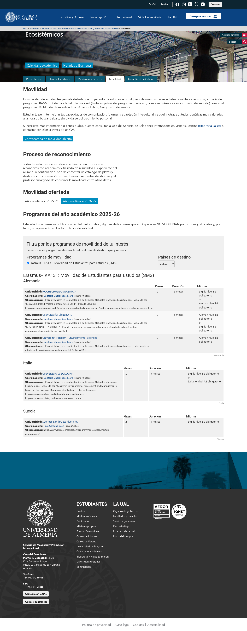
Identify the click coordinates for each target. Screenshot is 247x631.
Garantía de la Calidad (141, 79)
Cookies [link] (138, 624)
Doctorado (83, 521)
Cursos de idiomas (87, 536)
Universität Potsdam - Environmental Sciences (69, 337)
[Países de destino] (166, 264)
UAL (25, 28)
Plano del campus (123, 536)
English (164, 4)
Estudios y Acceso (72, 17)
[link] (215, 4)
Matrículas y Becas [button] (90, 79)
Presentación (34, 79)
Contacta (215, 4)
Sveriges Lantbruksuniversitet (60, 421)
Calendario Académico (42, 65)
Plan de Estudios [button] (59, 79)
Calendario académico (89, 551)
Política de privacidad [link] (96, 624)
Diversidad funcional (88, 561)
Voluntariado (84, 566)
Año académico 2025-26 (41, 201)
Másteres (34, 28)
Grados (81, 511)
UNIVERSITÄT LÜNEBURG (57, 314)
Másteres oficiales (87, 516)
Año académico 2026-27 (79, 201)
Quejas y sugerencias (36, 601)
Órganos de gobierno (125, 511)
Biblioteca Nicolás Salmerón (93, 556)
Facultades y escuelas (125, 516)
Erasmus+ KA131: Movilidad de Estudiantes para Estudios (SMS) (71, 263)
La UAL (172, 17)
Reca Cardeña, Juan (54, 425)
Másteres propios (86, 526)
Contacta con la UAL (36, 593)
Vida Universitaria (150, 17)
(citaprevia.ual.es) (209, 125)
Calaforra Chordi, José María (58, 295)
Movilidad (115, 79)
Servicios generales (124, 521)
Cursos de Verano (86, 541)
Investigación (99, 17)
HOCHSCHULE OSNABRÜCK (59, 291)
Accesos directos (234, 35)
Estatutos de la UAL (124, 531)
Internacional (123, 17)
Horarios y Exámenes (77, 65)
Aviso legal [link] (122, 624)
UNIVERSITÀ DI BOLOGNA (57, 373)
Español (152, 4)
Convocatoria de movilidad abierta (48, 138)
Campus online (203, 16)
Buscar (238, 41)
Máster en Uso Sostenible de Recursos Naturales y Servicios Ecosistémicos (80, 28)
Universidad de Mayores (90, 546)
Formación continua (88, 531)
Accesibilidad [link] (156, 624)
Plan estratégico (122, 526)
